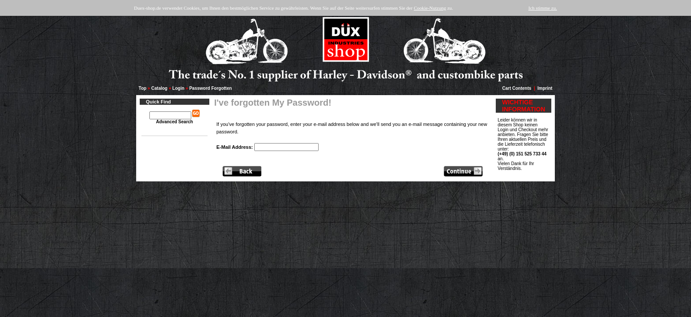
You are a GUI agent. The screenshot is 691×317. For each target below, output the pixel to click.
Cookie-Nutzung (430, 8)
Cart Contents (516, 88)
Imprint (545, 88)
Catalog (159, 88)
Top (143, 88)
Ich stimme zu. (542, 8)
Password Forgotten (210, 88)
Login (178, 88)
